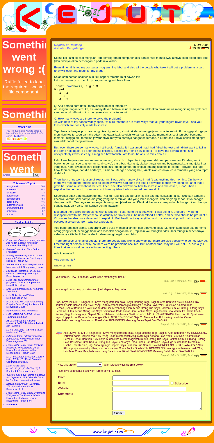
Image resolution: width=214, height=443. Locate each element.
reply (196, 284)
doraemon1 (12, 201)
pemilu (10, 214)
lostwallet (11, 192)
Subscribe (179, 386)
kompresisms (13, 198)
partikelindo (13, 195)
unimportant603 (15, 208)
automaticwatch (15, 205)
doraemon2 (12, 189)
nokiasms (11, 211)
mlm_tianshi (13, 186)
